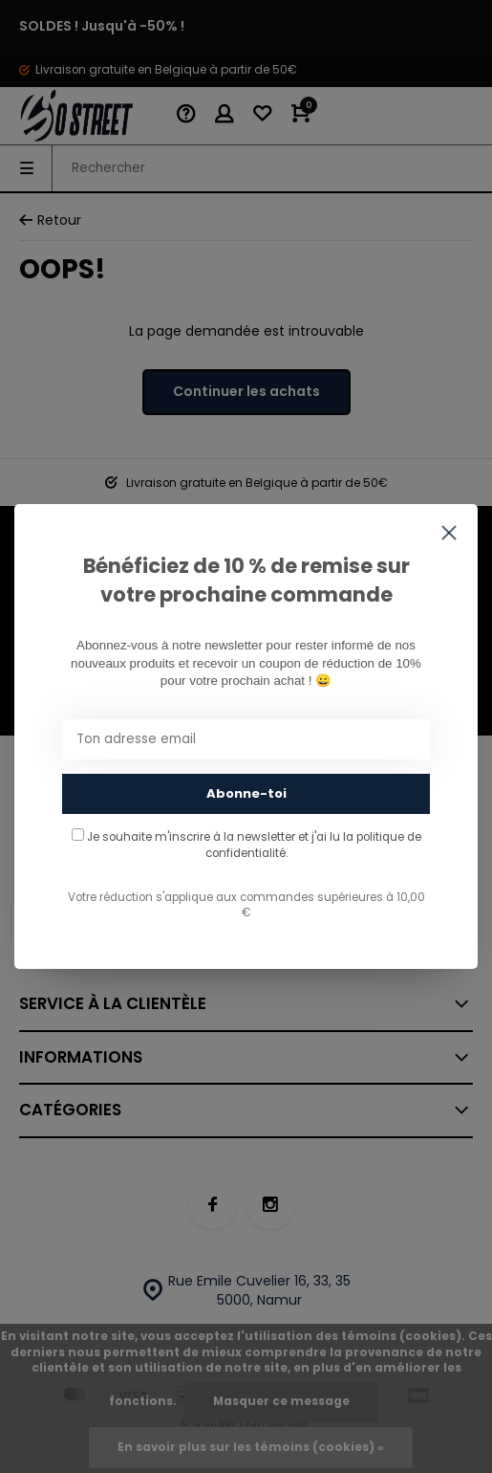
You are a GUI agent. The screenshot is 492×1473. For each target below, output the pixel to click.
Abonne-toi (246, 793)
